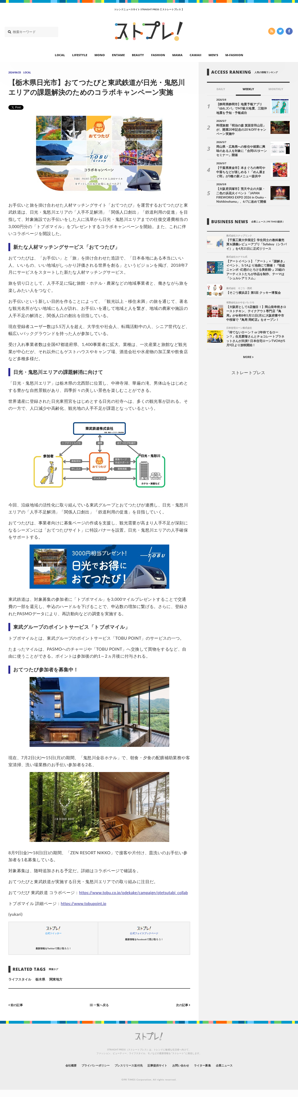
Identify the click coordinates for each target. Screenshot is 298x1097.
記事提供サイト (158, 1072)
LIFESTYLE (79, 55)
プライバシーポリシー (87, 1072)
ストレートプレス (248, 373)
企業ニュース (236, 1072)
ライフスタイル (19, 986)
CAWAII (195, 55)
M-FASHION (234, 55)
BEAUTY (138, 55)
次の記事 (182, 1012)
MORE (248, 358)
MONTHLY (275, 89)
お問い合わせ (186, 1072)
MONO (100, 55)
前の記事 (16, 1012)
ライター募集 (211, 1072)
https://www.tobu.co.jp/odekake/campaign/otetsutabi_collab (66, 899)
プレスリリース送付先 (125, 1072)
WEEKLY (248, 89)
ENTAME (118, 55)
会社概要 (58, 1072)
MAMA (177, 55)
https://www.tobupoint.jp (85, 910)
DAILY (221, 89)
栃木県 (40, 986)
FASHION (158, 55)
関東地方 (55, 986)
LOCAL (60, 55)
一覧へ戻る (99, 1012)
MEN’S (213, 55)
